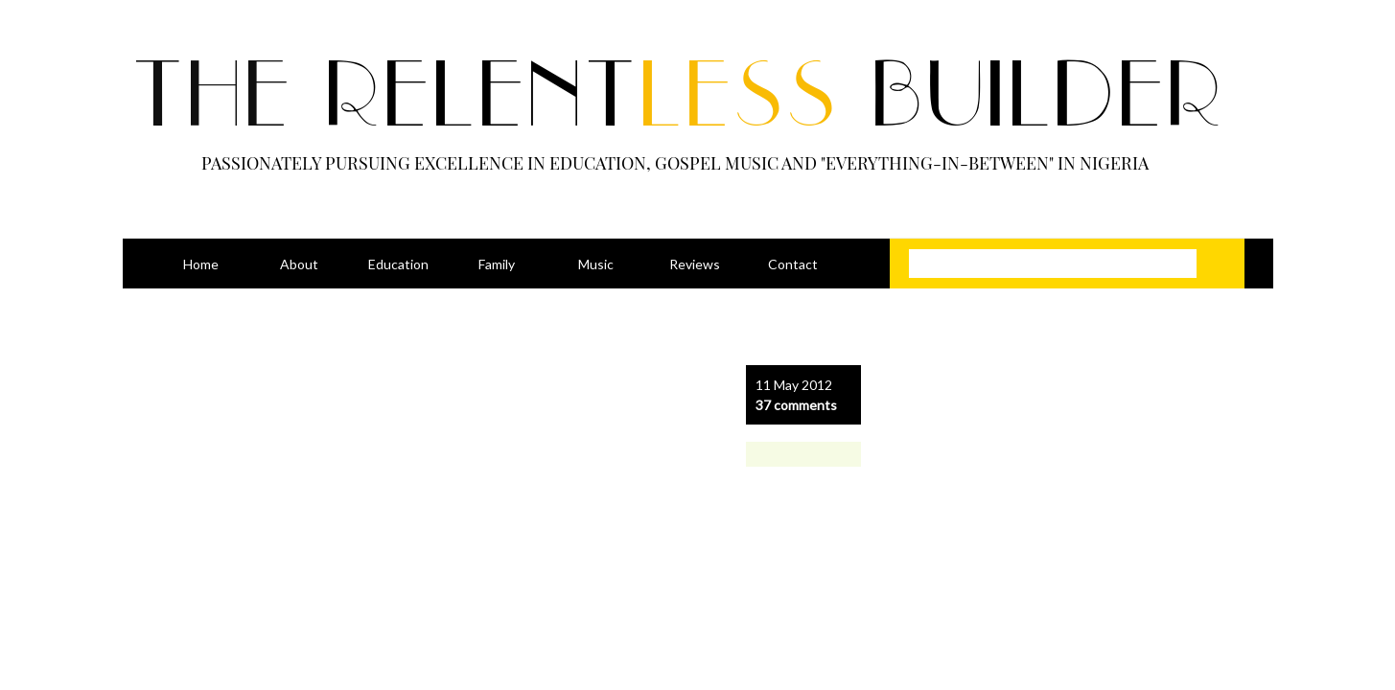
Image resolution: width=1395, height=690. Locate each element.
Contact (793, 264)
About (299, 264)
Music (596, 264)
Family (496, 264)
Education (398, 264)
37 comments (796, 405)
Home (201, 264)
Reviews (694, 264)
